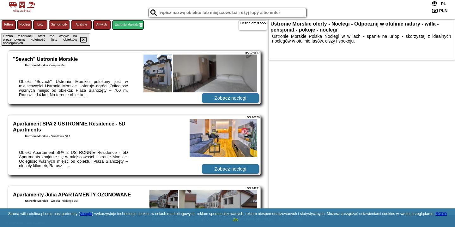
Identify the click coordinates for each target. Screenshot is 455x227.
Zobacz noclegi (230, 98)
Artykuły (102, 24)
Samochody (59, 24)
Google (86, 214)
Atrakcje (81, 24)
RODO (441, 214)
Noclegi (24, 24)
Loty (40, 24)
